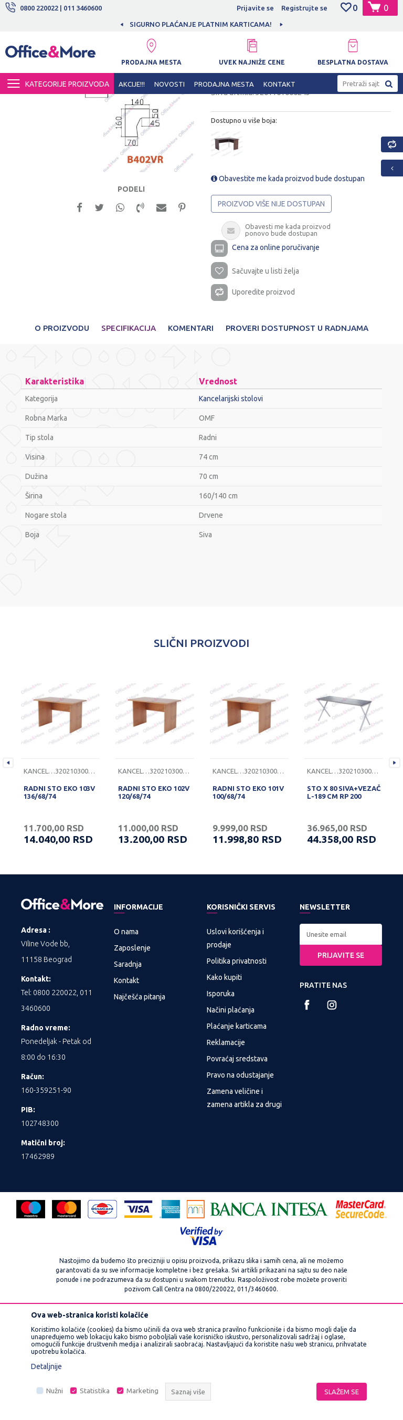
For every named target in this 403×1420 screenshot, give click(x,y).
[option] (127, 201)
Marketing (142, 1391)
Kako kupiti (224, 1077)
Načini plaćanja (230, 1109)
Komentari (191, 427)
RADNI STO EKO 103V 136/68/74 (59, 892)
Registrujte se (304, 8)
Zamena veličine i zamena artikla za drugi (244, 1197)
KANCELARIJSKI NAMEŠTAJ (133, 103)
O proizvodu (62, 427)
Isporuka (221, 1093)
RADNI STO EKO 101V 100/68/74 (248, 892)
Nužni (54, 1391)
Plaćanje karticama (237, 1126)
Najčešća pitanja (139, 1096)
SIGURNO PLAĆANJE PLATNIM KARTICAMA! (259, 24)
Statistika (95, 1391)
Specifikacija (128, 427)
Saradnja (128, 1064)
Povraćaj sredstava (237, 1158)
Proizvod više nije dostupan (271, 299)
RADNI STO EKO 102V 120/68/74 (153, 892)
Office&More (25, 103)
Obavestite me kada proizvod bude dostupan (288, 274)
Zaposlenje (132, 1047)
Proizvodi (68, 103)
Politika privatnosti (237, 1061)
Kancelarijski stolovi (213, 103)
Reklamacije (226, 1142)
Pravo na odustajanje (240, 1175)
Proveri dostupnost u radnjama (297, 427)
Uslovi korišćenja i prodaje (235, 1038)
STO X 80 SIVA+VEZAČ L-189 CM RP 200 (343, 892)
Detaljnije (46, 1366)
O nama (126, 1031)
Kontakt (126, 1080)
